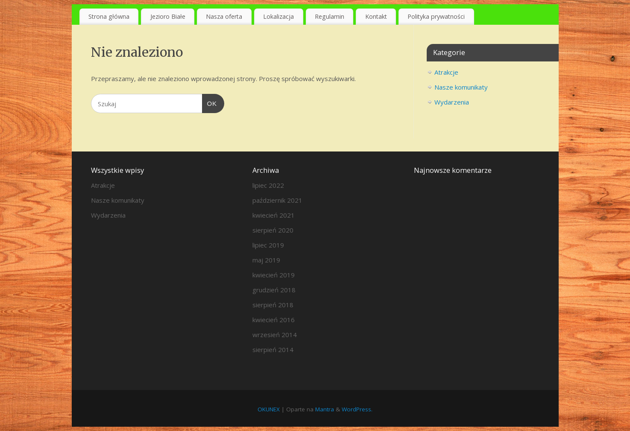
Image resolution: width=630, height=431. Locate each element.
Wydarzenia (451, 102)
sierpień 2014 (272, 349)
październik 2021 (277, 200)
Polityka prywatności (436, 16)
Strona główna (108, 16)
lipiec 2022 (268, 185)
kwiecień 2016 (273, 319)
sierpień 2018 (272, 304)
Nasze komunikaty (461, 87)
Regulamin (329, 16)
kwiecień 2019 (273, 275)
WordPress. (357, 409)
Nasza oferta (224, 16)
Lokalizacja (278, 16)
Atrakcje (446, 72)
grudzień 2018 (274, 289)
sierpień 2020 (272, 230)
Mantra (324, 409)
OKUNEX (269, 409)
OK (209, 102)
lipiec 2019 (268, 245)
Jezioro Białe (167, 16)
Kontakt (376, 16)
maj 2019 (266, 260)
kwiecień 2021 (273, 215)
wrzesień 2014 (274, 334)
